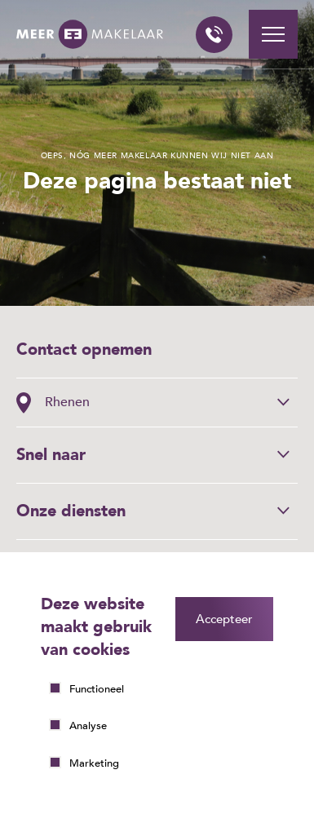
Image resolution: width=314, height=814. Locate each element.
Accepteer (224, 619)
